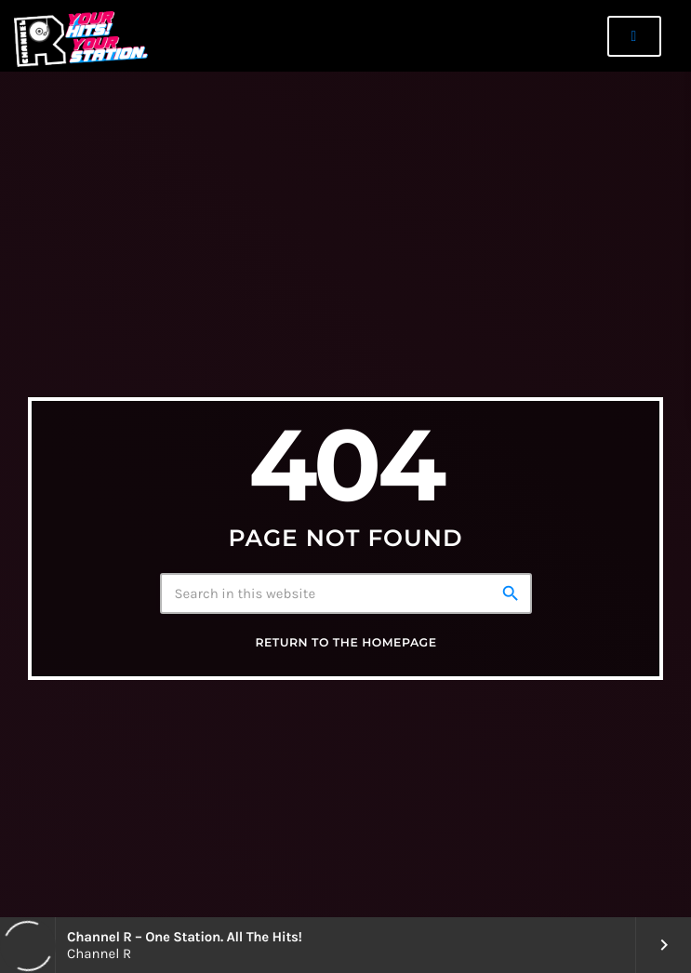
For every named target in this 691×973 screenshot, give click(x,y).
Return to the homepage (345, 643)
